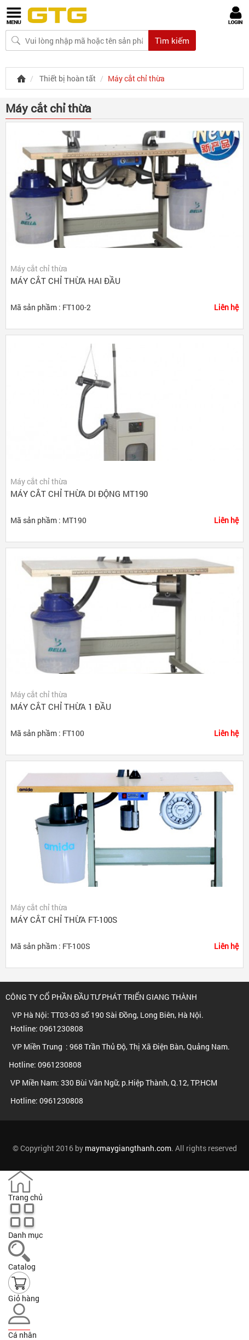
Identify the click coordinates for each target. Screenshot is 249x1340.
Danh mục (25, 1235)
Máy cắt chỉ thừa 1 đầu (60, 706)
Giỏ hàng (23, 1298)
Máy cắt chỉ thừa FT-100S (63, 919)
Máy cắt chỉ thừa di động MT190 (79, 493)
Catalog (22, 1266)
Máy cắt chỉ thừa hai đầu (65, 280)
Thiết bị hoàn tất (67, 78)
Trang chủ (25, 1197)
